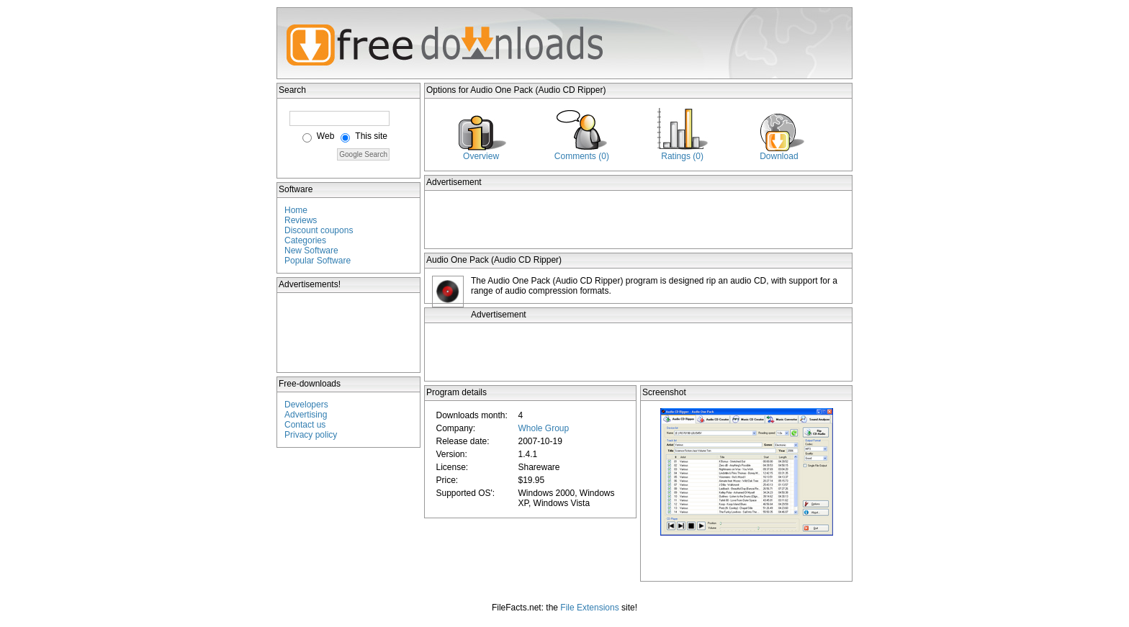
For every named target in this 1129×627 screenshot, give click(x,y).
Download (779, 156)
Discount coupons (318, 230)
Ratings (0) (682, 156)
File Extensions (589, 608)
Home (295, 210)
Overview (481, 156)
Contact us (304, 425)
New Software (311, 250)
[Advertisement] (349, 332)
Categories (305, 240)
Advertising (305, 415)
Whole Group (543, 428)
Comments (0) (581, 156)
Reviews (300, 220)
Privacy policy (310, 435)
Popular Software (317, 261)
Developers (306, 405)
